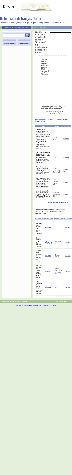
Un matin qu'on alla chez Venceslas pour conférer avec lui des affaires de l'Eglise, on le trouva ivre (43, 194)
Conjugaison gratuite (49, 305)
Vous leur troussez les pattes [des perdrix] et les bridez (39, 271)
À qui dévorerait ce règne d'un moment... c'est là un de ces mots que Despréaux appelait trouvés (43, 170)
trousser (66, 139)
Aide (19, 301)
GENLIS (47, 271)
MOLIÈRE (48, 256)
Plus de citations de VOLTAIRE (57, 202)
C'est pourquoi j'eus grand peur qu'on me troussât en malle (39, 287)
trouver (65, 182)
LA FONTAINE (48, 242)
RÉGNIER (48, 227)
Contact (24, 301)
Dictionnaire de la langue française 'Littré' (16, 27)
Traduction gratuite (22, 305)
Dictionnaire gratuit (35, 305)
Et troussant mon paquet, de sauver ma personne (39, 227)
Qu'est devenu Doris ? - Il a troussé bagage (38, 242)
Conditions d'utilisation (9, 301)
